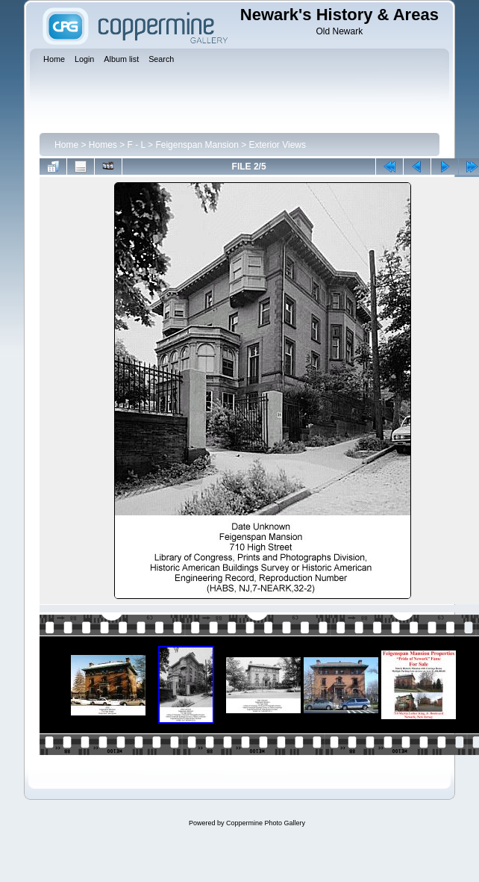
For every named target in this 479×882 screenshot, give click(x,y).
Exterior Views (277, 145)
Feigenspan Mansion (196, 145)
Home (66, 145)
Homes (103, 145)
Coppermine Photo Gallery (265, 823)
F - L (136, 145)
